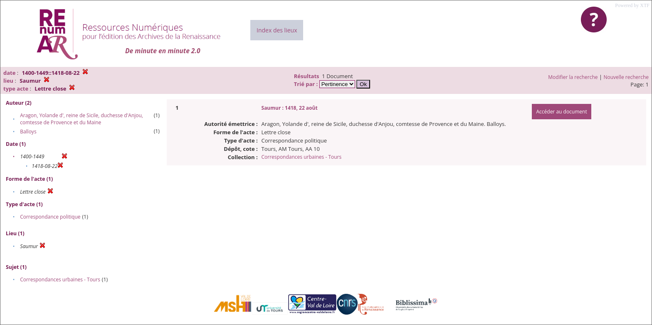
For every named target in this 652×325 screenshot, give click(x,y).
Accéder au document (561, 111)
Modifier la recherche (573, 77)
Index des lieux (277, 30)
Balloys (28, 131)
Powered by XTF (632, 5)
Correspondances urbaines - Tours (60, 279)
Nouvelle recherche (626, 77)
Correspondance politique (50, 216)
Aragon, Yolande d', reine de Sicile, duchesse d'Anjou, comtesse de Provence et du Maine (81, 119)
